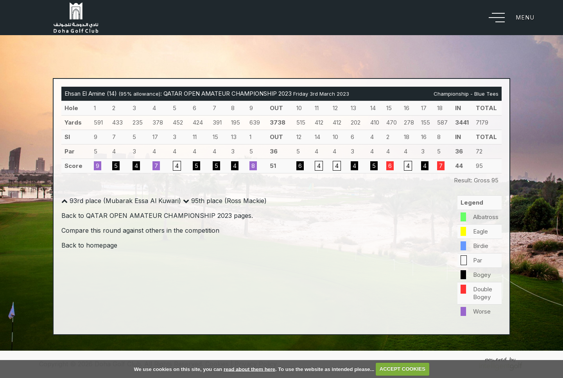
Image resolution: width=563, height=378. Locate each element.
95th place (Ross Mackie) (225, 201)
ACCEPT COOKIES (402, 369)
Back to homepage (89, 245)
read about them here (249, 369)
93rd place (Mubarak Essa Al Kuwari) (121, 201)
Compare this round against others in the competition (140, 230)
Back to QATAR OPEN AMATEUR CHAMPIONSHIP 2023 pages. (157, 215)
